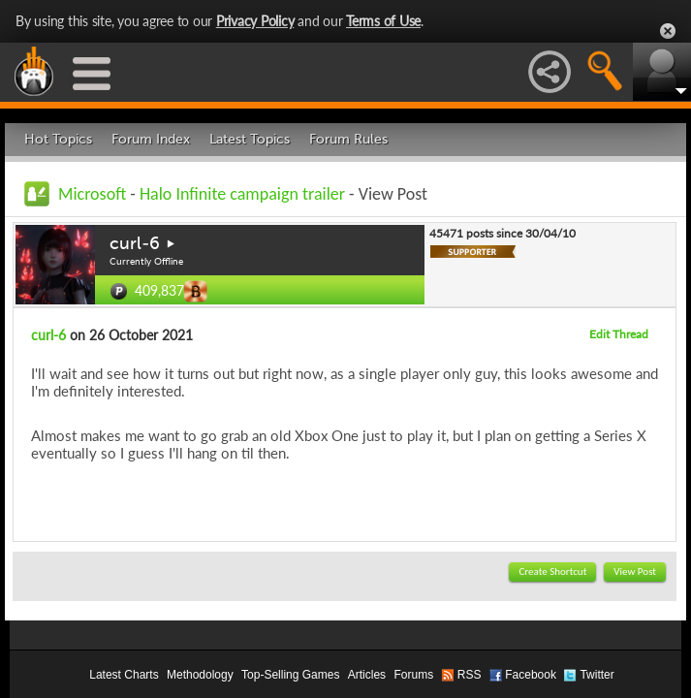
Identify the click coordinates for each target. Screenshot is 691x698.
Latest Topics (249, 139)
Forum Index (150, 139)
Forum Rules (348, 139)
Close (667, 31)
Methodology (200, 675)
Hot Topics (58, 139)
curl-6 (135, 243)
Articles (367, 675)
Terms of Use (383, 21)
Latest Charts (123, 675)
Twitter (596, 675)
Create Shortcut (552, 571)
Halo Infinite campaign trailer (242, 194)
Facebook (530, 675)
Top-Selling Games (290, 675)
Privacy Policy (255, 21)
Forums (413, 675)
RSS (469, 675)
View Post (634, 571)
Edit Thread (618, 334)
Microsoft (92, 194)
